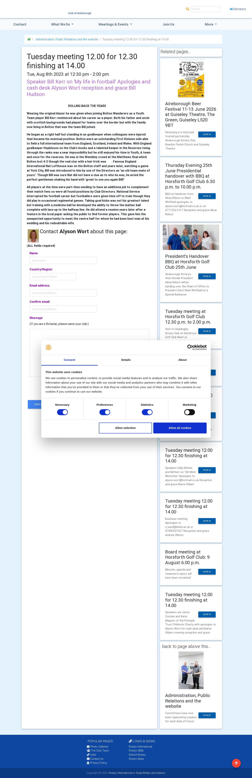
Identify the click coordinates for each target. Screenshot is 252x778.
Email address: (40, 285)
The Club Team (98, 750)
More (209, 24)
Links (91, 754)
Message (36, 318)
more (207, 134)
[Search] (205, 9)
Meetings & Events (114, 24)
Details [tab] (126, 359)
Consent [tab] (69, 359)
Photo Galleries (97, 746)
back (207, 715)
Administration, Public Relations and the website (66, 39)
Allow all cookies (180, 427)
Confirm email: (40, 301)
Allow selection (125, 427)
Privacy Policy (97, 762)
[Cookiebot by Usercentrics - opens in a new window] (190, 347)
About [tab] (182, 359)
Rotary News (136, 759)
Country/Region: (41, 269)
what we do (61, 24)
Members (238, 9)
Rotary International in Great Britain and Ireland (136, 773)
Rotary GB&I (136, 750)
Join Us (168, 24)
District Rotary (137, 754)
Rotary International (140, 746)
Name (34, 253)
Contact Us (95, 759)
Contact (19, 24)
